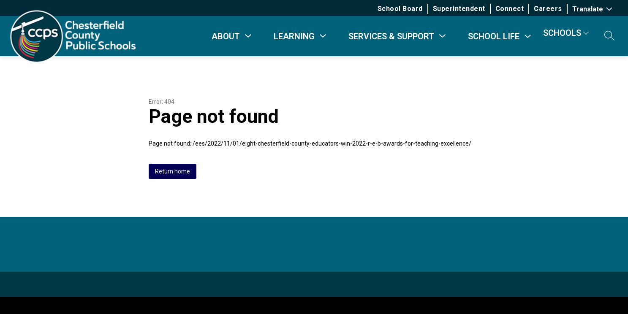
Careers (549, 9)
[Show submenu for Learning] (294, 36)
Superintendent (459, 9)
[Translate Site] (593, 9)
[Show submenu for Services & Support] (391, 36)
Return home (172, 171)
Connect (510, 9)
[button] (609, 36)
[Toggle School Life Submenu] (528, 36)
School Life (493, 36)
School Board (400, 9)
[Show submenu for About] (226, 36)
